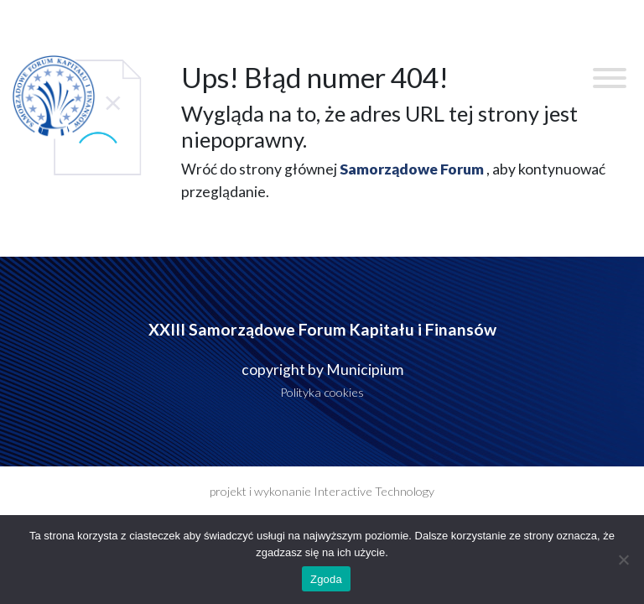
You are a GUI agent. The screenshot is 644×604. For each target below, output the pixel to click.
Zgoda (326, 579)
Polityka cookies (322, 392)
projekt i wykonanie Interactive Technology (322, 491)
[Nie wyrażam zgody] (623, 559)
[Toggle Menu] (609, 78)
